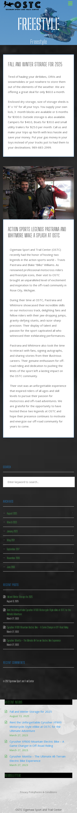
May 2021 (11, 540)
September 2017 (13, 549)
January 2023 (12, 531)
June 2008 (11, 567)
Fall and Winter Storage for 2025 (35, 64)
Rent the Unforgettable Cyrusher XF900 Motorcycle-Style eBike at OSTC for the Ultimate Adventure (36, 726)
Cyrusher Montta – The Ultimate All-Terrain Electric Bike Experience (34, 640)
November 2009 (13, 558)
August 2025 (12, 513)
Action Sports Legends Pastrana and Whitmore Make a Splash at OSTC (37, 232)
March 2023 (12, 522)
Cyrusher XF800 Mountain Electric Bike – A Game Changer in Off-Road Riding (38, 627)
